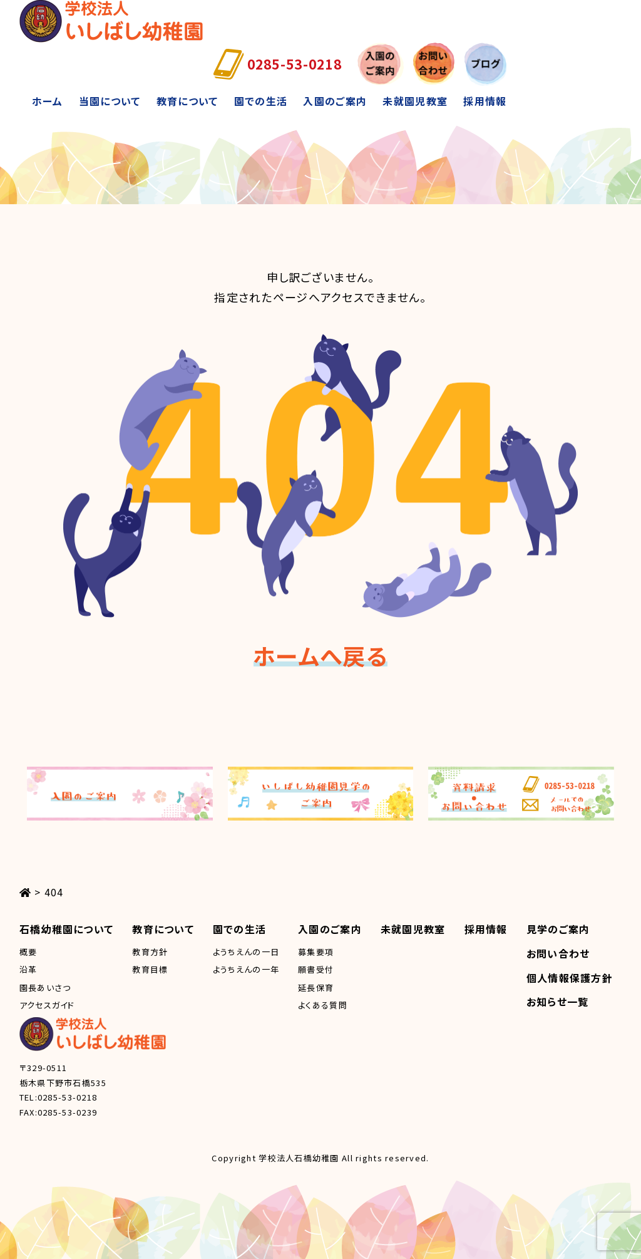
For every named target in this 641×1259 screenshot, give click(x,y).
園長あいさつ (45, 987)
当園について (110, 100)
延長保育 (316, 987)
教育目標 (150, 969)
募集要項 (316, 952)
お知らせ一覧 (557, 1001)
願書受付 (316, 969)
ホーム (47, 100)
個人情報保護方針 (569, 977)
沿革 (28, 969)
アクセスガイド (47, 1005)
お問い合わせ (558, 953)
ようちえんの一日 (246, 952)
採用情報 (484, 100)
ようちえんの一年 (246, 969)
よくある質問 (322, 1005)
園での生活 (260, 100)
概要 (28, 952)
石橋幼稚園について (66, 928)
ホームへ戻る (320, 655)
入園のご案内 (335, 100)
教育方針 (150, 952)
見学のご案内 (558, 928)
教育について (187, 100)
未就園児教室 (415, 100)
